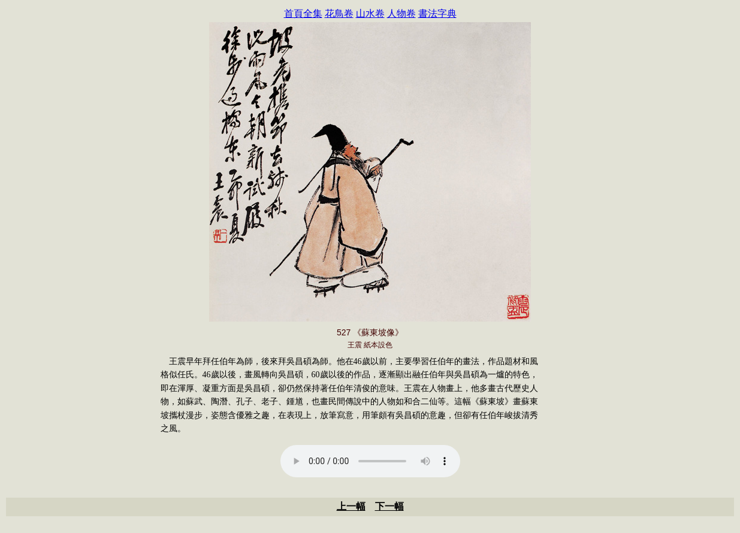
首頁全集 (303, 13)
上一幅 (351, 506)
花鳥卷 (339, 13)
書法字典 (437, 13)
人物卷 (401, 13)
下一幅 (389, 506)
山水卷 (370, 13)
